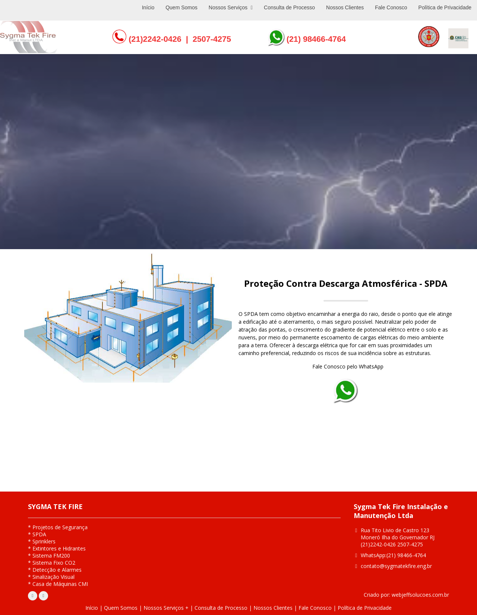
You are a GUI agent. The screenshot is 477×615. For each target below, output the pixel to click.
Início (91, 607)
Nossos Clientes (273, 607)
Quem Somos (121, 607)
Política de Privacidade (365, 607)
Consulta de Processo (221, 607)
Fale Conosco (315, 607)
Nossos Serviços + (166, 607)
